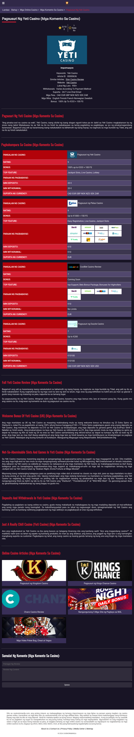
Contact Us (54, 729)
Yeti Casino (71, 82)
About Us (45, 729)
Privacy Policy (66, 729)
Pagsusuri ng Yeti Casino (77, 10)
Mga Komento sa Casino (51, 10)
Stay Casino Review (75, 79)
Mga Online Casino (29, 10)
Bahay (14, 10)
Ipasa (66, 685)
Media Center (79, 729)
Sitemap (89, 729)
